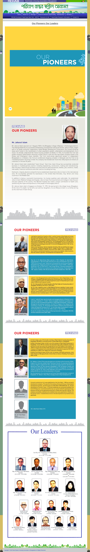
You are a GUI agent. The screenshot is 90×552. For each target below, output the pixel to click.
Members (69, 14)
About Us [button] (26, 14)
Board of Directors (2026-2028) (46, 14)
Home (19, 14)
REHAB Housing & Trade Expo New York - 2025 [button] (24, 17)
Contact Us (76, 17)
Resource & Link (45, 17)
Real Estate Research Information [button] (61, 17)
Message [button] (34, 14)
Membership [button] (61, 14)
